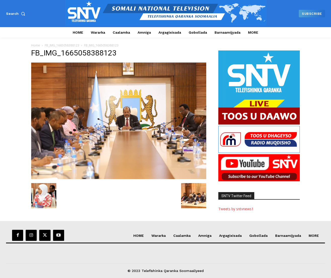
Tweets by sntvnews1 (236, 208)
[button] (16, 13)
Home (35, 45)
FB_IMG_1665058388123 (62, 45)
